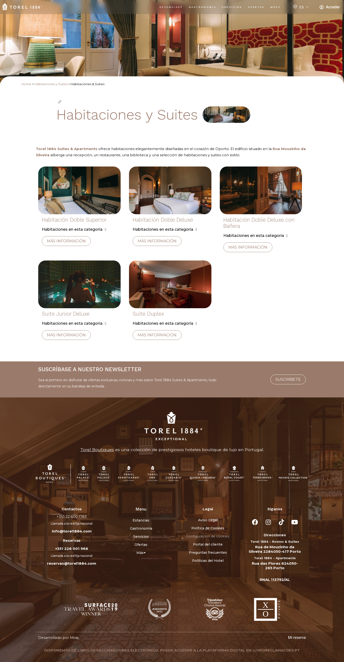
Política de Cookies (207, 528)
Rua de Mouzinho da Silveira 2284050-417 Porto (275, 549)
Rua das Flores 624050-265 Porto (275, 565)
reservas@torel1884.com (71, 563)
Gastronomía (202, 7)
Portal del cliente (208, 544)
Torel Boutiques (97, 449)
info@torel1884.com (72, 531)
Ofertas (256, 7)
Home (26, 84)
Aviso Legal (208, 520)
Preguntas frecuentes (208, 552)
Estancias (171, 7)
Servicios (232, 7)
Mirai (74, 637)
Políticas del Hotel (208, 560)
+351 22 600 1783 (72, 516)
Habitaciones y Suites (51, 84)
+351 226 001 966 (71, 548)
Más (275, 7)
